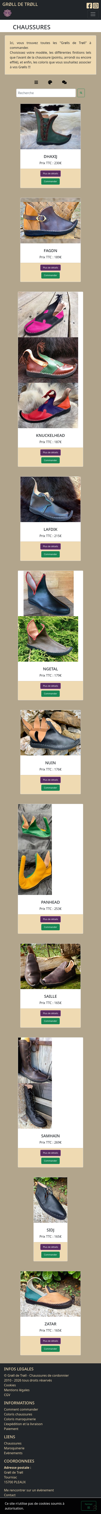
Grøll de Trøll (20, 4)
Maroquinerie (14, 1448)
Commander (50, 181)
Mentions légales (17, 1390)
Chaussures (12, 1443)
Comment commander (21, 1409)
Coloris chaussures (18, 1414)
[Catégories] (36, 82)
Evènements (13, 1453)
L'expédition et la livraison (23, 1424)
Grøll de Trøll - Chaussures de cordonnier (38, 1375)
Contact (10, 1495)
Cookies (10, 1385)
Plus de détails (50, 173)
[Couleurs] (50, 82)
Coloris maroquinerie (20, 1419)
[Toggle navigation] (93, 14)
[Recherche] (46, 93)
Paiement (11, 1429)
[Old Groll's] (64, 82)
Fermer (89, 1505)
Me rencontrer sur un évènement (29, 1490)
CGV (7, 1395)
